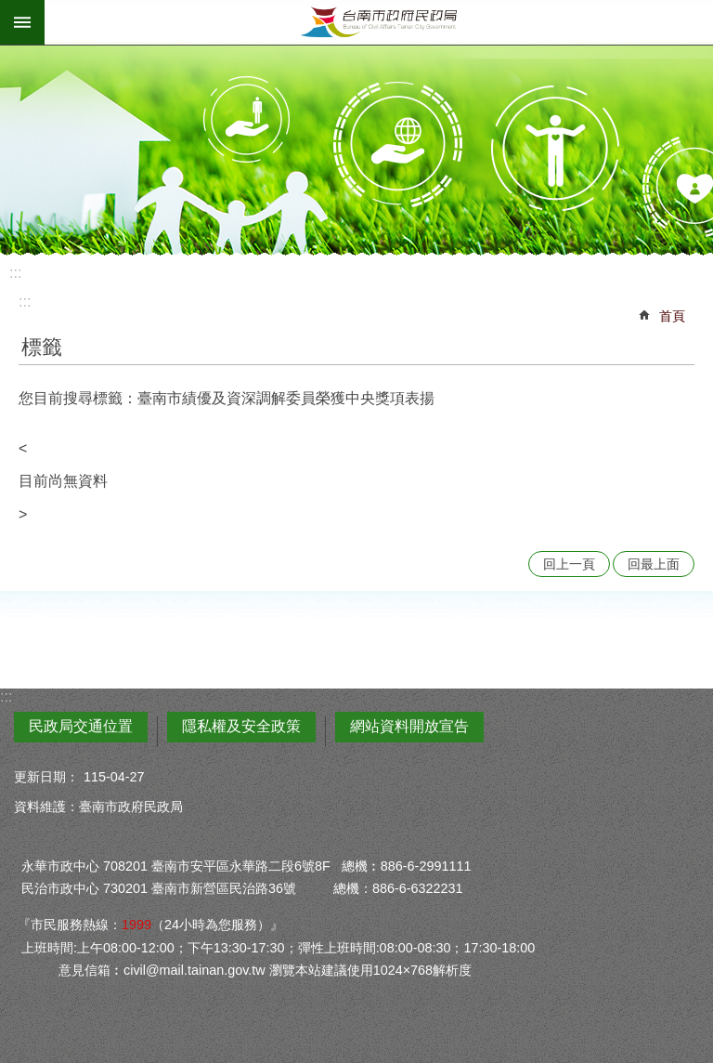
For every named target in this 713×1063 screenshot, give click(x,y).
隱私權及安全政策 (241, 726)
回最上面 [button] (654, 564)
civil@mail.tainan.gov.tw (194, 970)
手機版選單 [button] (22, 22)
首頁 (672, 315)
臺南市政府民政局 (379, 22)
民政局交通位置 (81, 726)
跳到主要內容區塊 (9, 9)
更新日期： (46, 776)
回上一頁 (569, 564)
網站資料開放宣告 (409, 726)
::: (15, 273)
